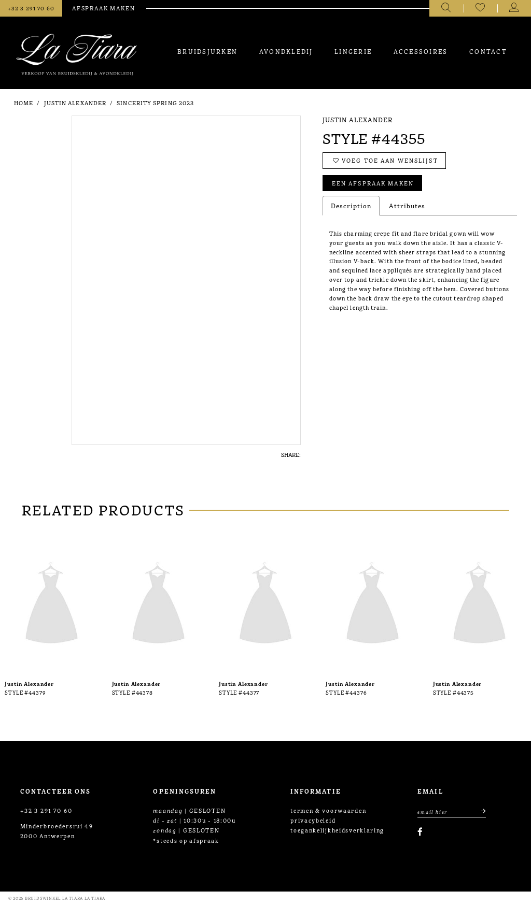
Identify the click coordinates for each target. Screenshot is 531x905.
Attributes (407, 205)
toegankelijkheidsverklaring (337, 830)
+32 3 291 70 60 (46, 810)
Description (351, 205)
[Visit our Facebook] (420, 831)
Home (23, 102)
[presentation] (51, 605)
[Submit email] (479, 811)
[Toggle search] (446, 8)
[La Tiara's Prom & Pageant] (76, 55)
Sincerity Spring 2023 (155, 102)
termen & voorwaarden (328, 810)
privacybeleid (313, 820)
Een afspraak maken (373, 183)
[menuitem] (207, 51)
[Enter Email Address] (451, 811)
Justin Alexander (75, 102)
